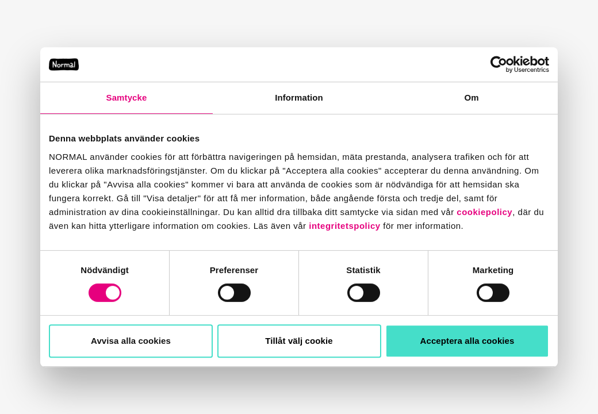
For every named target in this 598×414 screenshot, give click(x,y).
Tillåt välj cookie (298, 341)
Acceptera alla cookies (467, 341)
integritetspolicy (344, 226)
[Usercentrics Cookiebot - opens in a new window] (498, 64)
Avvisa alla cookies (131, 341)
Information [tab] (299, 97)
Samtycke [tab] (126, 97)
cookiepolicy (484, 212)
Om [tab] (471, 97)
